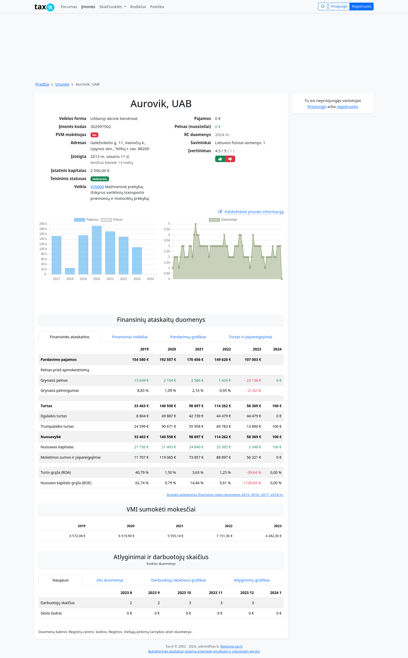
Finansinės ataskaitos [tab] (70, 336)
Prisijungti (339, 6)
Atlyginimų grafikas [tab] (252, 580)
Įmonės (88, 6)
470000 (97, 186)
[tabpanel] (161, 420)
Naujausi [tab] (60, 580)
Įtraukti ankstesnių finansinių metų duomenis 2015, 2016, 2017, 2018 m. (225, 494)
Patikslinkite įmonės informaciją (251, 212)
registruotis (347, 106)
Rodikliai (138, 6)
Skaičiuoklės (111, 6)
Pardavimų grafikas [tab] (188, 336)
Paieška (157, 6)
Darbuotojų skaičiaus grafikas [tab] (178, 580)
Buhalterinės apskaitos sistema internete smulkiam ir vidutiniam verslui (204, 651)
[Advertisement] (161, 294)
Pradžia (42, 84)
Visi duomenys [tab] (110, 580)
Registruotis (361, 6)
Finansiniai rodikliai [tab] (130, 336)
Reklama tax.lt (231, 646)
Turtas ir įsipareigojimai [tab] (250, 336)
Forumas (69, 6)
